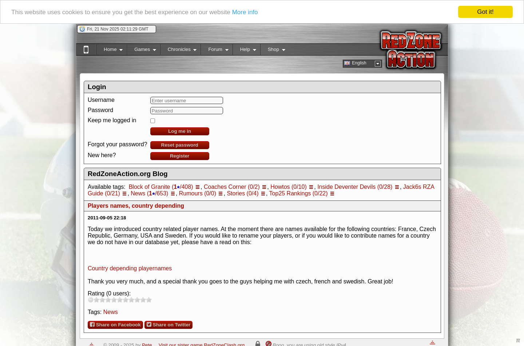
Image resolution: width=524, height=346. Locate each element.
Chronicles (178, 51)
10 (149, 299)
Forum (214, 51)
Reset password (179, 145)
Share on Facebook (115, 324)
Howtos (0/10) (288, 187)
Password (100, 110)
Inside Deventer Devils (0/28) (354, 187)
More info (245, 12)
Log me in (179, 131)
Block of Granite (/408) (161, 187)
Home (109, 51)
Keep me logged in (112, 120)
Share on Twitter (168, 324)
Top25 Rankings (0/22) (298, 193)
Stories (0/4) (242, 193)
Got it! (485, 11)
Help (244, 51)
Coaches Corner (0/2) (232, 187)
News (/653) (149, 193)
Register (179, 156)
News (110, 312)
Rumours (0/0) (197, 193)
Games (141, 51)
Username (101, 100)
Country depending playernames (130, 268)
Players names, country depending (136, 206)
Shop (272, 51)
